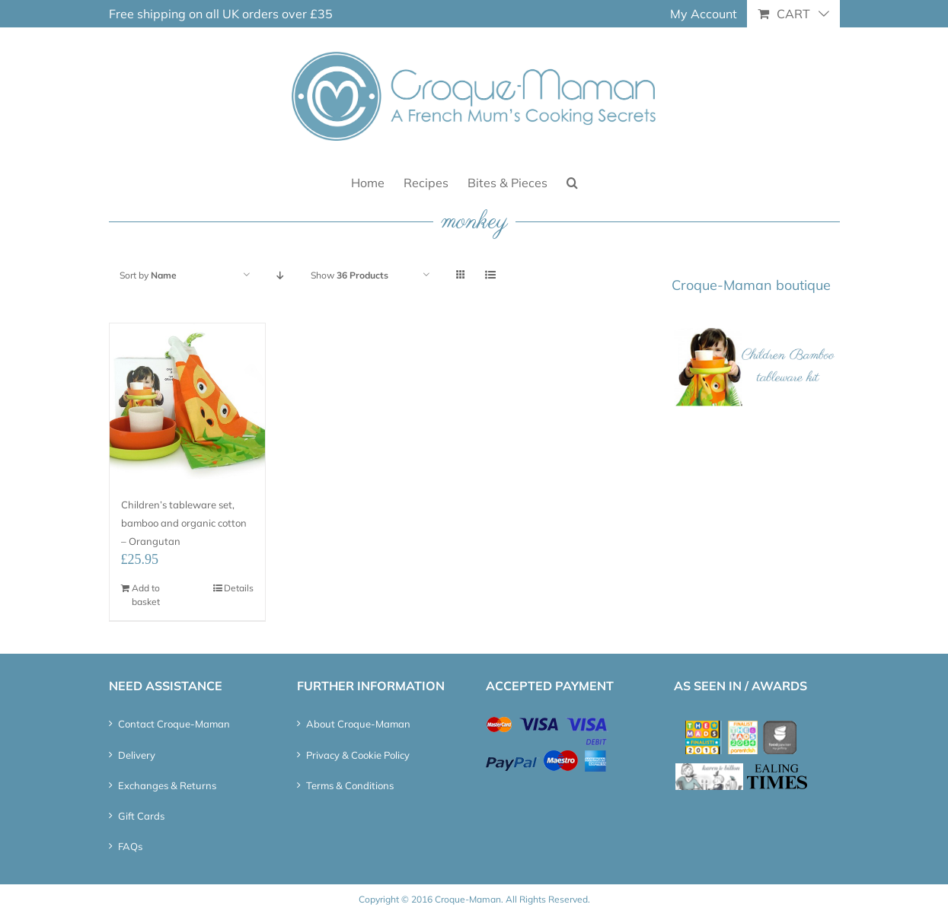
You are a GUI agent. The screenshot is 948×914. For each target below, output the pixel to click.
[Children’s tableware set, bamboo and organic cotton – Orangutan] (187, 401)
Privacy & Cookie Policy (358, 755)
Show (349, 275)
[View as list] (491, 275)
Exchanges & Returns (167, 785)
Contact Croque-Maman (174, 724)
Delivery (136, 755)
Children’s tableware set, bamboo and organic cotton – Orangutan (184, 522)
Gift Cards (141, 816)
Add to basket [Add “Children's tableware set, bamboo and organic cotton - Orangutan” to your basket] (146, 594)
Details (239, 588)
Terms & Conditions (350, 785)
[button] (572, 181)
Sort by (148, 275)
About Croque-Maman (358, 724)
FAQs (130, 846)
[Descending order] (280, 275)
